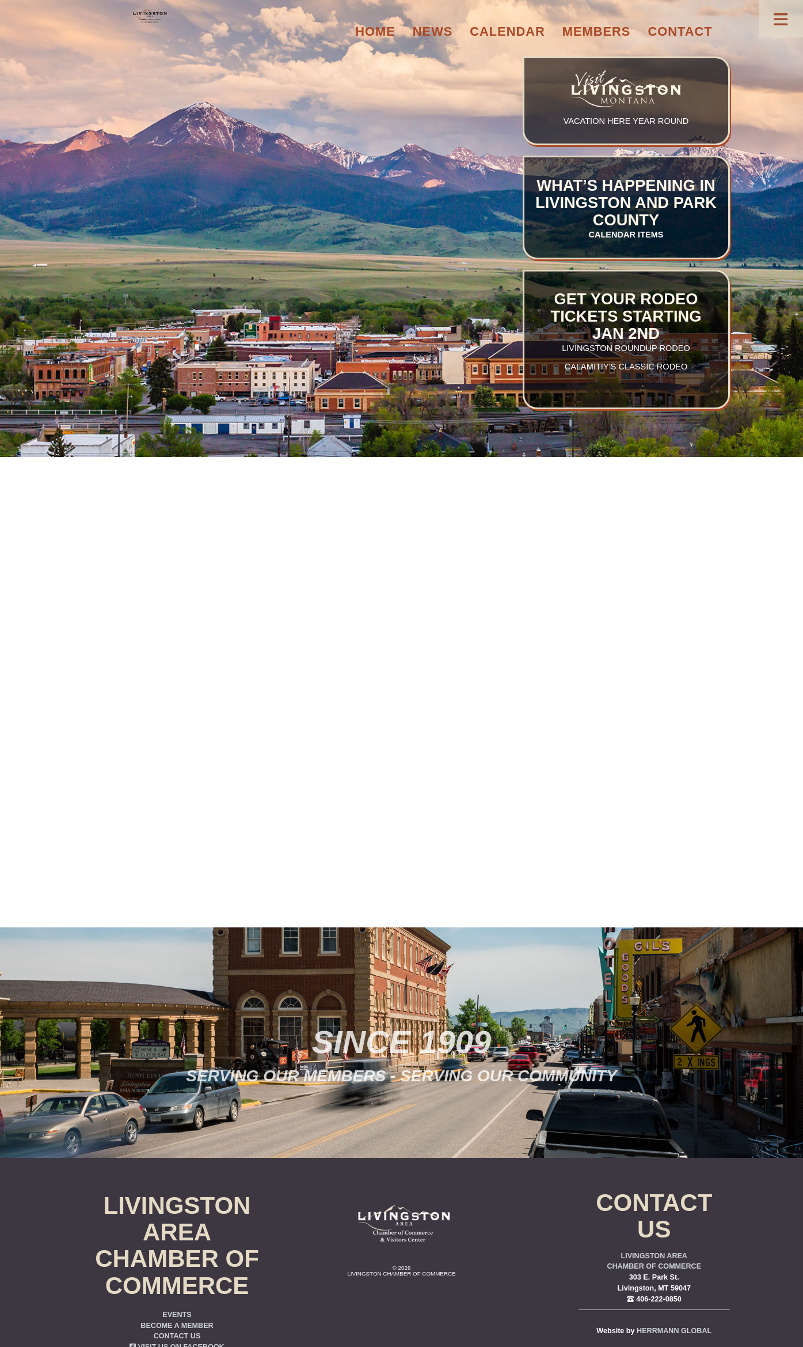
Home (375, 31)
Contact (680, 31)
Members (596, 31)
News (433, 31)
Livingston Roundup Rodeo (626, 348)
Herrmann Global (674, 1331)
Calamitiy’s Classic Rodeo (626, 366)
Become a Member (176, 1326)
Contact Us (177, 1336)
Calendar (507, 31)
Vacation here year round (626, 121)
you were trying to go (463, 690)
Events (176, 1315)
